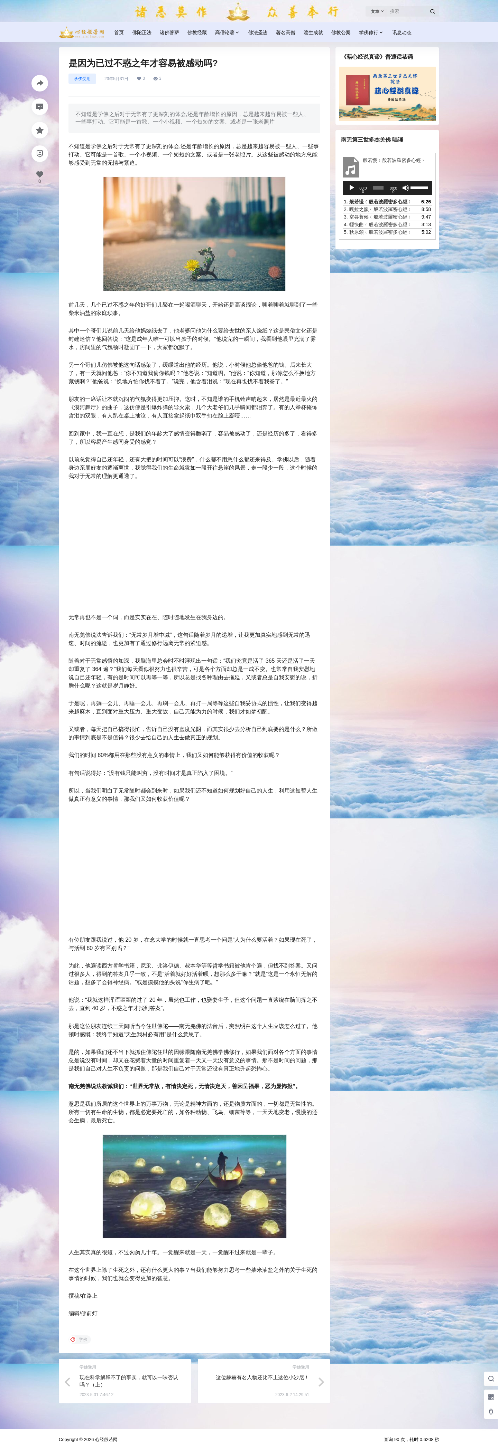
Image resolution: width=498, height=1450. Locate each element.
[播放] (351, 187)
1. (378, 201)
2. (378, 209)
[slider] (378, 188)
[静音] (405, 187)
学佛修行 (371, 32)
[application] (387, 188)
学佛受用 (82, 78)
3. (378, 217)
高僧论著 (227, 32)
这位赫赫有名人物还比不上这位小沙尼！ (262, 1377)
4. (378, 224)
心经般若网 (106, 1439)
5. (378, 232)
